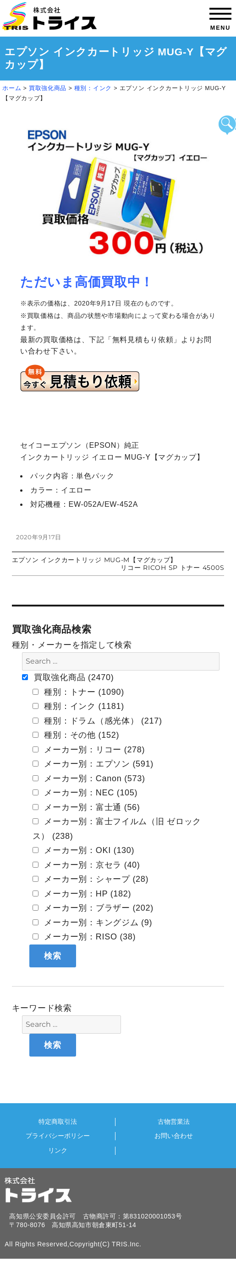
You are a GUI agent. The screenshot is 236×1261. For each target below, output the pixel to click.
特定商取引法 (57, 1121)
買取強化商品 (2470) (68, 677)
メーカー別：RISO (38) (84, 936)
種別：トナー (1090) (78, 692)
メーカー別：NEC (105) (85, 792)
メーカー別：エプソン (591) (93, 763)
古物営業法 (174, 1121)
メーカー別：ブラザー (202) (93, 907)
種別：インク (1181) (78, 706)
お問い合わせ (173, 1135)
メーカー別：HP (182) (82, 893)
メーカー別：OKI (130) (84, 850)
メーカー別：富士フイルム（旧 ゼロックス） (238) (117, 829)
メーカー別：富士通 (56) (86, 807)
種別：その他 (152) (76, 735)
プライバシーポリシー (58, 1135)
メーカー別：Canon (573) (89, 778)
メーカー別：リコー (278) (89, 749)
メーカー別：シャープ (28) (91, 879)
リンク (57, 1150)
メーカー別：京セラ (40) (86, 864)
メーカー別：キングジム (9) (93, 922)
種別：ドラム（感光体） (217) (97, 720)
